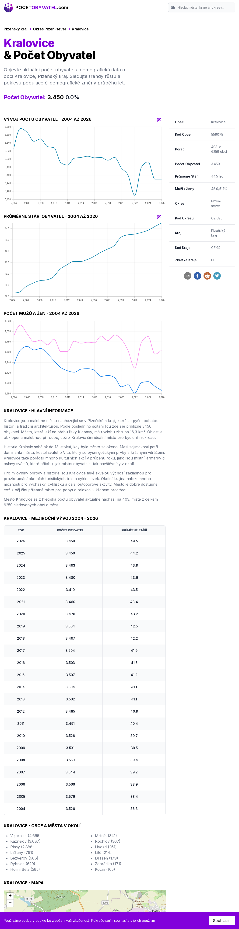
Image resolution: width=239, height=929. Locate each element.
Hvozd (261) (106, 847)
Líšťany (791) (21, 852)
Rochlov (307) (107, 841)
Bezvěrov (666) (24, 858)
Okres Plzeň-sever (49, 29)
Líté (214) (103, 852)
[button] (10, 896)
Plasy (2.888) (22, 847)
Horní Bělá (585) (25, 869)
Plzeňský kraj (15, 29)
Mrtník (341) (106, 835)
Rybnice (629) (22, 863)
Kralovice (80, 29)
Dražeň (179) (106, 858)
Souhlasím (222, 920)
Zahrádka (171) (108, 863)
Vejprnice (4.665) (25, 835)
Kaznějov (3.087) (25, 841)
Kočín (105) (105, 869)
